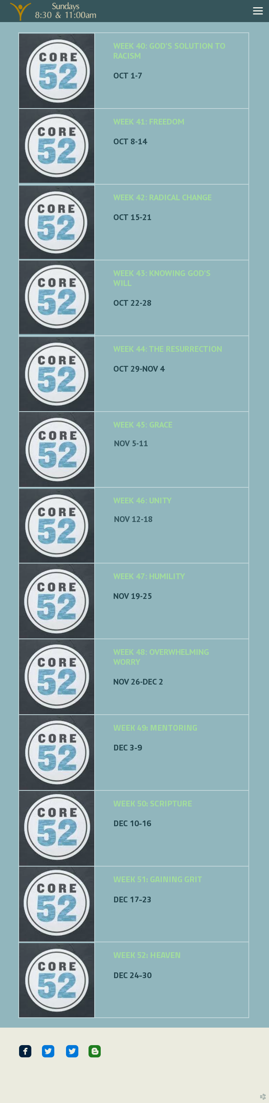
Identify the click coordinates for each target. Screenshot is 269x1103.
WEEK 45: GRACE (142, 424)
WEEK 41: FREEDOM (148, 121)
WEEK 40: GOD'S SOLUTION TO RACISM (169, 50)
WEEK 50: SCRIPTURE (152, 803)
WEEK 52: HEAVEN (147, 954)
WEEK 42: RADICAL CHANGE (162, 197)
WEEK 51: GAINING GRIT (157, 879)
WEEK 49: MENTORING (155, 727)
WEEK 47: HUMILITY (149, 576)
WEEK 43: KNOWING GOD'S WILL (162, 278)
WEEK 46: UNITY (142, 500)
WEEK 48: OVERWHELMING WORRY (161, 656)
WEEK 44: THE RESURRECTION (167, 348)
